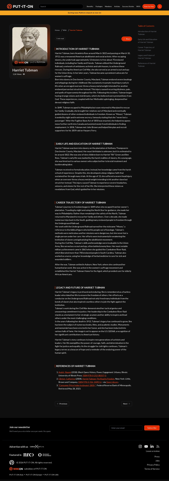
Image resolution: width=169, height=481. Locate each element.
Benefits (90, 6)
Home (57, 30)
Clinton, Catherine (66, 378)
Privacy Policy (153, 464)
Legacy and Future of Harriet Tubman (146, 56)
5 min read (60, 38)
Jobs (157, 460)
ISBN (85, 375)
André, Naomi (64, 372)
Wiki (65, 30)
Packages (99, 6)
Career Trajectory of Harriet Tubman (146, 48)
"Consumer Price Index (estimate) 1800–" (77, 385)
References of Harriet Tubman (146, 64)
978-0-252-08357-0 (97, 375)
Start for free (149, 6)
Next (126, 404)
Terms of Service (152, 469)
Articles (117, 6)
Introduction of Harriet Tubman (147, 32)
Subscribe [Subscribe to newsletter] (151, 428)
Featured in (15, 454)
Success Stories (128, 6)
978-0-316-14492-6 (92, 382)
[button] (20, 6)
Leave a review (153, 451)
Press (157, 456)
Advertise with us (18, 446)
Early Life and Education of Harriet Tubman (147, 40)
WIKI (138, 6)
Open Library (112, 382)
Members (108, 6)
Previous (62, 404)
